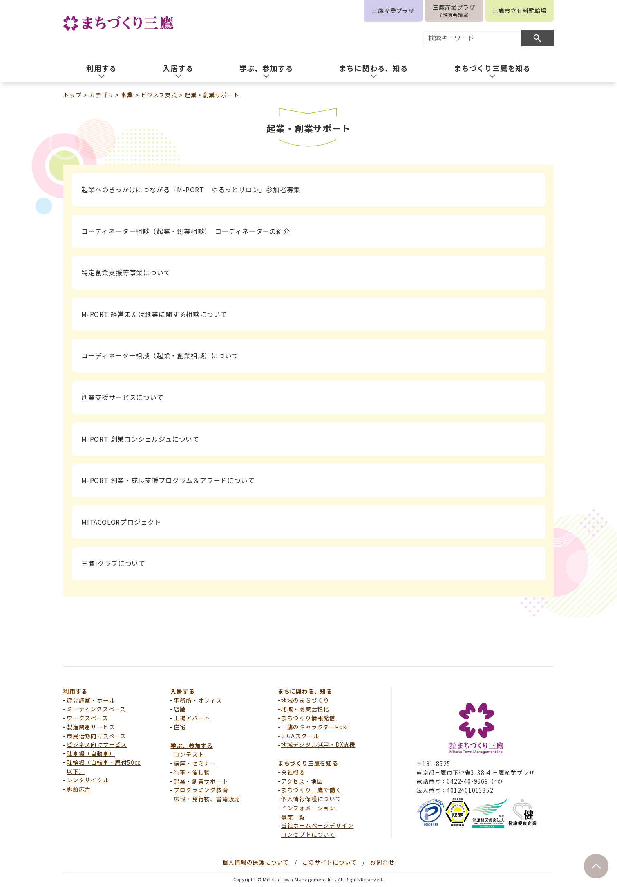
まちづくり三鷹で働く (311, 790)
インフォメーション (308, 808)
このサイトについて (329, 862)
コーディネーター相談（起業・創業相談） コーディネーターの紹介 (185, 231)
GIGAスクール (300, 736)
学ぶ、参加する (191, 745)
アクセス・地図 (302, 781)
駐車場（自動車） (91, 753)
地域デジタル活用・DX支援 (318, 744)
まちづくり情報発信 (308, 718)
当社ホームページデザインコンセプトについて (317, 829)
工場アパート (192, 718)
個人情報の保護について (255, 862)
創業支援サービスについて (122, 397)
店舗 (180, 709)
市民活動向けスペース (96, 736)
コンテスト (189, 754)
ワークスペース (87, 718)
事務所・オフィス (198, 700)
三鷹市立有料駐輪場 (519, 10)
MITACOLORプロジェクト (121, 522)
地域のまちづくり (305, 700)
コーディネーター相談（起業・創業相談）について (160, 355)
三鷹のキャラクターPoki (314, 727)
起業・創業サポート (212, 95)
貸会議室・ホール (91, 700)
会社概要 (293, 772)
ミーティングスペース (96, 709)
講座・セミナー (195, 763)
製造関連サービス (91, 727)
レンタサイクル (88, 780)
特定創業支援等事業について (125, 272)
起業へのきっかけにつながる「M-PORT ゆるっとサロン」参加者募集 (190, 189)
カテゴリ (101, 95)
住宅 (180, 727)
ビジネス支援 (159, 95)
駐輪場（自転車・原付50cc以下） (104, 766)
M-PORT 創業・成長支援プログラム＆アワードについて (168, 480)
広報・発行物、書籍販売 (207, 799)
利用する (75, 691)
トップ (72, 95)
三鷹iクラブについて (113, 563)
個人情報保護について (311, 799)
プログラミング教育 (201, 790)
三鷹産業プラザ (393, 10)
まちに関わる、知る (305, 691)
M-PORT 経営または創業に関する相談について (154, 314)
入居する (182, 691)
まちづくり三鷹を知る (308, 763)
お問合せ (382, 862)
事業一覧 (293, 817)
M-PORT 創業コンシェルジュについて (140, 439)
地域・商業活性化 (305, 709)
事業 (127, 95)
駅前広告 (79, 789)
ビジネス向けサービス (97, 744)
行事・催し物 (192, 772)
